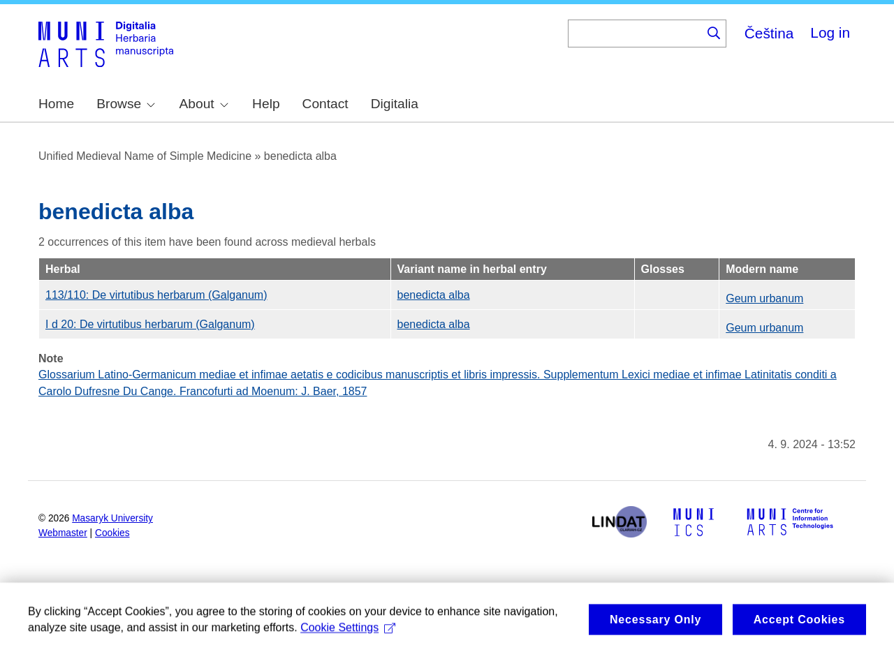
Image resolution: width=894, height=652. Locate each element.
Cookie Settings (347, 634)
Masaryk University (112, 518)
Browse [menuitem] (125, 103)
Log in (830, 32)
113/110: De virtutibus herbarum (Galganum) (156, 295)
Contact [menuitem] (325, 103)
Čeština (769, 33)
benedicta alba (433, 295)
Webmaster (62, 533)
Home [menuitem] (56, 103)
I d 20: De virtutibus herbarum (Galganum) (150, 324)
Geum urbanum (764, 298)
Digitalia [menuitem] (394, 103)
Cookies (112, 533)
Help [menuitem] (265, 103)
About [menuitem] (203, 103)
